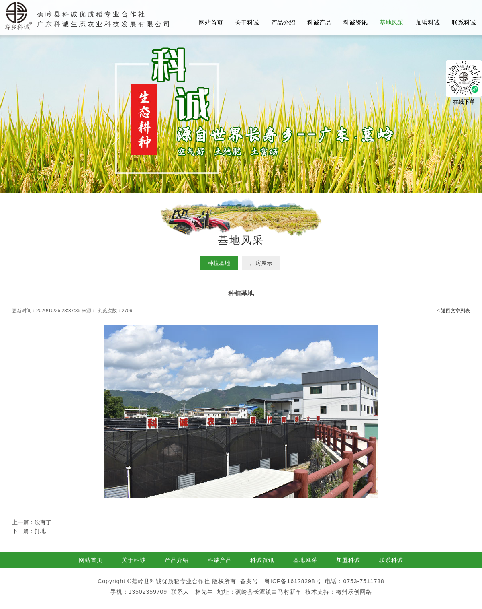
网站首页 (211, 22)
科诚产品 (319, 22)
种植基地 (219, 263)
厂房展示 (261, 263)
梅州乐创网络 (354, 591)
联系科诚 (464, 22)
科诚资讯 (355, 22)
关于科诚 (247, 22)
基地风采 (392, 22)
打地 (40, 531)
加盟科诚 (428, 22)
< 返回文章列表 (453, 310)
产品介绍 (283, 22)
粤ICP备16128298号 (292, 581)
